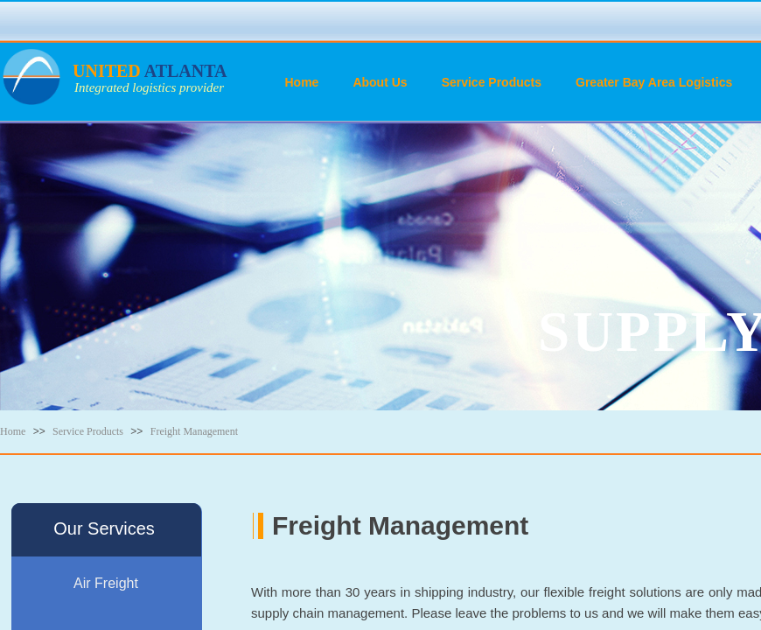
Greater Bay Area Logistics (654, 82)
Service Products (491, 82)
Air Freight (105, 583)
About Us (380, 82)
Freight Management (194, 431)
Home (302, 82)
